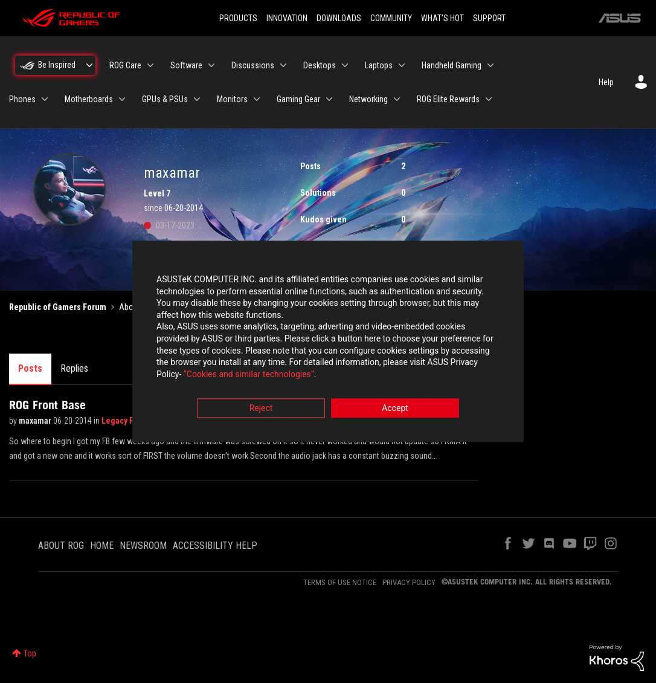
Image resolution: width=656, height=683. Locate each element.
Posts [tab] (30, 368)
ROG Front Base (47, 405)
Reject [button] (261, 408)
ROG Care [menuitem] (125, 65)
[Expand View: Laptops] (402, 65)
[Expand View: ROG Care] (150, 65)
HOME (102, 545)
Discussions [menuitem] (252, 65)
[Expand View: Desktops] (345, 65)
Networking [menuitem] (368, 99)
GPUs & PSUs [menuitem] (165, 99)
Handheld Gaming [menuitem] (451, 65)
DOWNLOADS (339, 18)
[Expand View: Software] (211, 65)
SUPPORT (489, 18)
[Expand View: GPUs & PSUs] (197, 99)
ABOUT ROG (61, 545)
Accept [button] (395, 408)
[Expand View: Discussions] (283, 65)
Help (606, 82)
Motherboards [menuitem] (89, 99)
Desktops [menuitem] (319, 65)
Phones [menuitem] (22, 99)
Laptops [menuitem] (379, 65)
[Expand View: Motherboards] (122, 99)
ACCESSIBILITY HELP (215, 545)
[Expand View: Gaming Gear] (329, 99)
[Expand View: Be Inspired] (89, 65)
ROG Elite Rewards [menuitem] (448, 99)
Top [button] (30, 653)
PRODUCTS (238, 18)
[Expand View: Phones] (45, 99)
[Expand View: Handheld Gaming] (490, 65)
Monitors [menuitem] (232, 99)
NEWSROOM (143, 545)
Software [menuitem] (186, 65)
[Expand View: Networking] (397, 99)
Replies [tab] (74, 368)
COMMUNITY (391, 18)
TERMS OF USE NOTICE (339, 582)
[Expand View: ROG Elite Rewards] (489, 99)
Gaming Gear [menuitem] (298, 99)
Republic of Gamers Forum (57, 307)
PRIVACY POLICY (409, 582)
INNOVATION (286, 18)
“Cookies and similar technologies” (249, 374)
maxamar (36, 421)
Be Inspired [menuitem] (57, 65)
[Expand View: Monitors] (257, 99)
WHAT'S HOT (442, 18)
